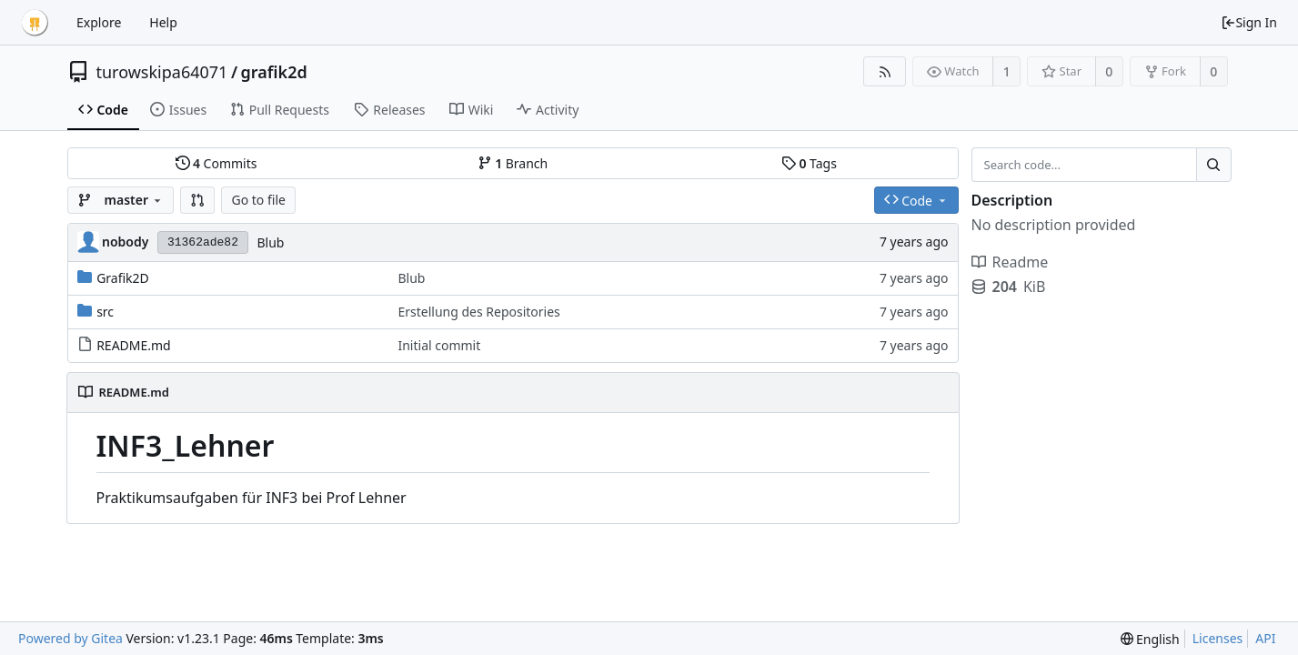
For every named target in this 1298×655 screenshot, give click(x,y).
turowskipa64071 (162, 72)
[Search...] (1213, 164)
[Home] (34, 22)
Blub (270, 242)
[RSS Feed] (884, 71)
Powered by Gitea (70, 638)
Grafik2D (122, 278)
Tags (809, 163)
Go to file (258, 199)
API (1265, 638)
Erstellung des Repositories (478, 311)
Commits (216, 163)
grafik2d (274, 72)
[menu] (1150, 639)
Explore (98, 22)
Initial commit (438, 345)
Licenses (1217, 638)
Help (163, 22)
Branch (513, 163)
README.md (133, 345)
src (105, 311)
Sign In (1249, 22)
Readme (1010, 262)
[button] (197, 200)
